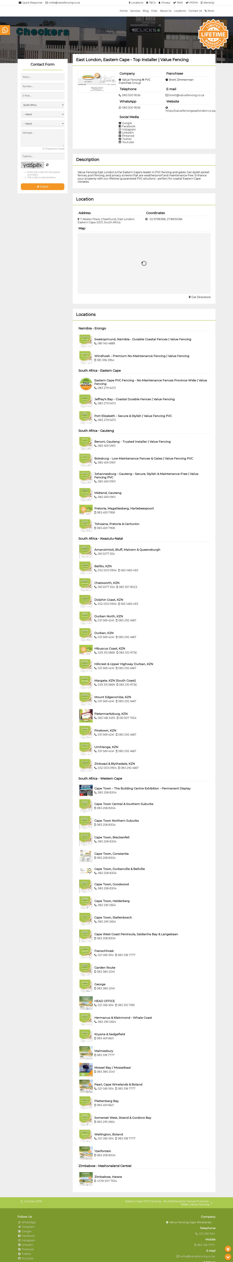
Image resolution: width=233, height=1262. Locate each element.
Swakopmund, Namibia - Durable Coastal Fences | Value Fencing (142, 339)
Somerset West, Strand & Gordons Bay (122, 1117)
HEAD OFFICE (104, 1001)
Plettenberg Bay (106, 1101)
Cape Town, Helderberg (112, 901)
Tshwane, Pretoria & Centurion (116, 524)
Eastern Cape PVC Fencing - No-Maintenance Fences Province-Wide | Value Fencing (169, 1203)
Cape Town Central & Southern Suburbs (123, 804)
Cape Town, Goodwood (111, 884)
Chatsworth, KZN (106, 583)
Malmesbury (103, 1051)
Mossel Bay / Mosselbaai (112, 1067)
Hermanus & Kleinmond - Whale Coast (123, 1017)
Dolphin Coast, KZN (108, 599)
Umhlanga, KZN (106, 747)
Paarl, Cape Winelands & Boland (118, 1084)
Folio (154, 10)
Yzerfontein (102, 1151)
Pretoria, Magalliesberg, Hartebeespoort (124, 508)
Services (135, 10)
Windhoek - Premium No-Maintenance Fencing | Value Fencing (141, 356)
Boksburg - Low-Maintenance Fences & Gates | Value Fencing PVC (143, 458)
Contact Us (195, 10)
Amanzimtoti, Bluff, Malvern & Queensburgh (127, 549)
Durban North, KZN (108, 616)
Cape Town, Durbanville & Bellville (119, 869)
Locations (180, 10)
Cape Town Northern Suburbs (116, 820)
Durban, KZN (104, 633)
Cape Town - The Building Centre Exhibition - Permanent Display (142, 788)
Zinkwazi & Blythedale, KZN (114, 763)
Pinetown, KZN (105, 730)
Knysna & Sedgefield (109, 1034)
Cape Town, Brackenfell (111, 837)
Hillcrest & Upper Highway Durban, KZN (123, 664)
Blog (146, 10)
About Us (165, 10)
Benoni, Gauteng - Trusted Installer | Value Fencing (132, 441)
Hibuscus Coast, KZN (109, 648)
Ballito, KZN (103, 566)
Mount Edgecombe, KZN (112, 697)
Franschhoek (104, 951)
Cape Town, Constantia (111, 853)
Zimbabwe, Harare (108, 1177)
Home (124, 10)
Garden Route (104, 967)
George (99, 984)
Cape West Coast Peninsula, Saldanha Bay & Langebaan (136, 934)
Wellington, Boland (108, 1134)
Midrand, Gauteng (107, 493)
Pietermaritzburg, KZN (111, 713)
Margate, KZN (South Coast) (115, 680)
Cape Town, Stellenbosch (113, 917)
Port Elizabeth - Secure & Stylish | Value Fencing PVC (133, 416)
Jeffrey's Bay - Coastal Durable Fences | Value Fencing (134, 399)
